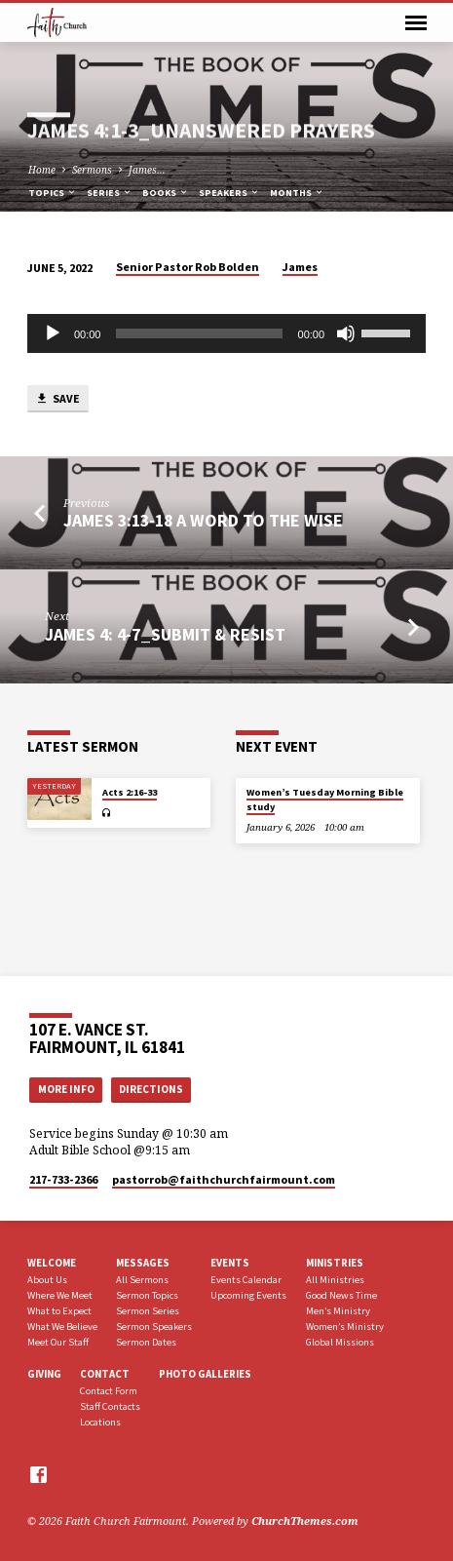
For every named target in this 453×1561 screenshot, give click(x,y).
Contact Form (108, 1391)
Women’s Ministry (345, 1326)
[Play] (52, 333)
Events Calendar (246, 1279)
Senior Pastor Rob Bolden (187, 266)
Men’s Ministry (338, 1311)
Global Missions (340, 1342)
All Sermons (142, 1279)
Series (109, 192)
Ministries (334, 1262)
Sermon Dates (146, 1342)
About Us (47, 1279)
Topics (52, 192)
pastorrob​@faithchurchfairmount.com (223, 1179)
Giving (44, 1374)
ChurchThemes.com (305, 1520)
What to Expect (59, 1311)
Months (297, 192)
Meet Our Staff (58, 1342)
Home (42, 169)
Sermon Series (147, 1311)
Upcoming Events (248, 1295)
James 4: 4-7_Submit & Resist (165, 634)
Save (57, 399)
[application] (226, 333)
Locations (100, 1422)
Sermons (92, 169)
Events (229, 1262)
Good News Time (341, 1295)
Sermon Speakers (154, 1326)
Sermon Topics (147, 1295)
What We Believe (62, 1326)
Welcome (51, 1262)
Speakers (229, 192)
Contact (105, 1374)
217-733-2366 (63, 1179)
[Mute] (346, 333)
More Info (66, 1089)
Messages (143, 1262)
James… (147, 169)
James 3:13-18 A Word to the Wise (203, 520)
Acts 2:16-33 (129, 792)
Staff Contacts (110, 1406)
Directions (151, 1089)
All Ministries (335, 1279)
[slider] (199, 333)
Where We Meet (60, 1295)
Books (165, 192)
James (300, 266)
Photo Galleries (205, 1374)
